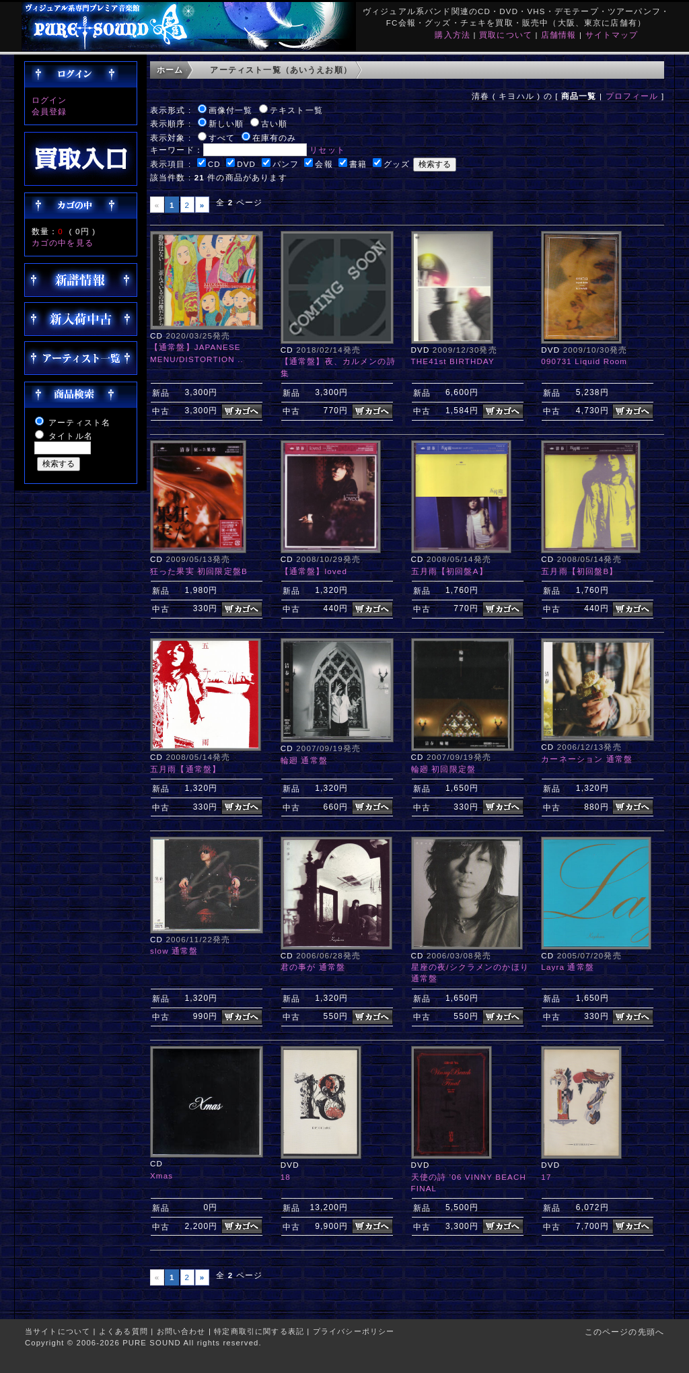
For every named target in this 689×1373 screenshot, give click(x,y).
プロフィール (632, 96)
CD (214, 164)
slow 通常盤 (174, 950)
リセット (327, 149)
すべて (222, 137)
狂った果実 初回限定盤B (199, 571)
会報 (323, 164)
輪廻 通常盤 (304, 760)
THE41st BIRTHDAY (453, 361)
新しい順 (226, 123)
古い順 (274, 123)
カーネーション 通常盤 (586, 758)
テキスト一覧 (296, 110)
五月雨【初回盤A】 (449, 571)
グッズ (397, 164)
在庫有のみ (274, 137)
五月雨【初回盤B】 (579, 571)
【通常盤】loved (314, 571)
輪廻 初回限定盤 (443, 769)
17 (546, 1176)
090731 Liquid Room (584, 361)
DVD (246, 164)
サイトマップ (612, 34)
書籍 (358, 164)
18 (286, 1176)
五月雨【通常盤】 (185, 769)
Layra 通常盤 (567, 966)
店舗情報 (559, 34)
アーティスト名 (79, 422)
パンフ (286, 164)
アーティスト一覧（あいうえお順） (281, 69)
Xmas (161, 1175)
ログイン (49, 100)
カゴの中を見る (63, 242)
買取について (505, 34)
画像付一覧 (231, 110)
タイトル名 (70, 435)
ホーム (170, 69)
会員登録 (49, 111)
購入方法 (452, 34)
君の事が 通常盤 (313, 966)
